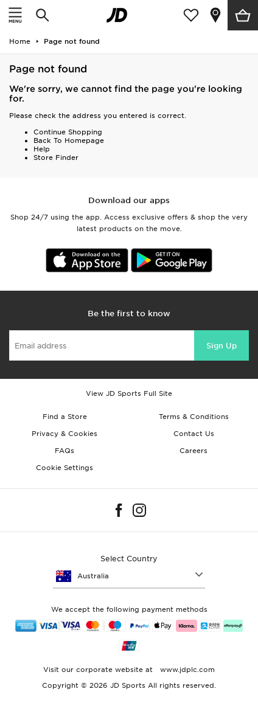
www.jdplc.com (186, 669)
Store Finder (55, 157)
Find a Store (65, 416)
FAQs (64, 450)
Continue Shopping (67, 132)
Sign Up (221, 345)
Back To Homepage (68, 140)
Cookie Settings (64, 467)
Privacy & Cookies (64, 433)
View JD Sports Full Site (129, 393)
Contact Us (193, 433)
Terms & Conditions (194, 416)
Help (41, 149)
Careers (193, 450)
